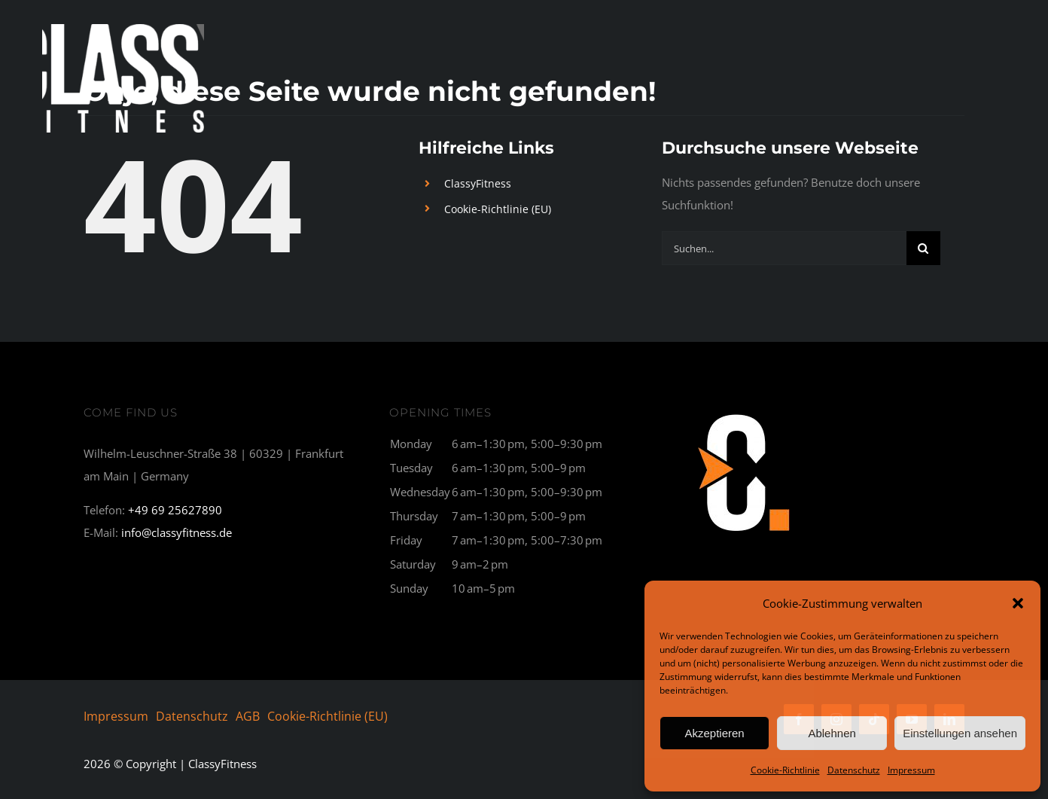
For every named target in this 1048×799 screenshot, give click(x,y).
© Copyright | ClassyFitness (170, 763)
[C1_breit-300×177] (745, 411)
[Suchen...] (784, 248)
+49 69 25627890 (175, 509)
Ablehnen (831, 733)
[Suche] (923, 248)
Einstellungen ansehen (960, 733)
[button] (1017, 603)
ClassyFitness (477, 183)
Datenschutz (853, 770)
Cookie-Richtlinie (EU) (497, 209)
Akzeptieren (714, 733)
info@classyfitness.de (176, 532)
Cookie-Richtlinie (785, 770)
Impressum (911, 770)
